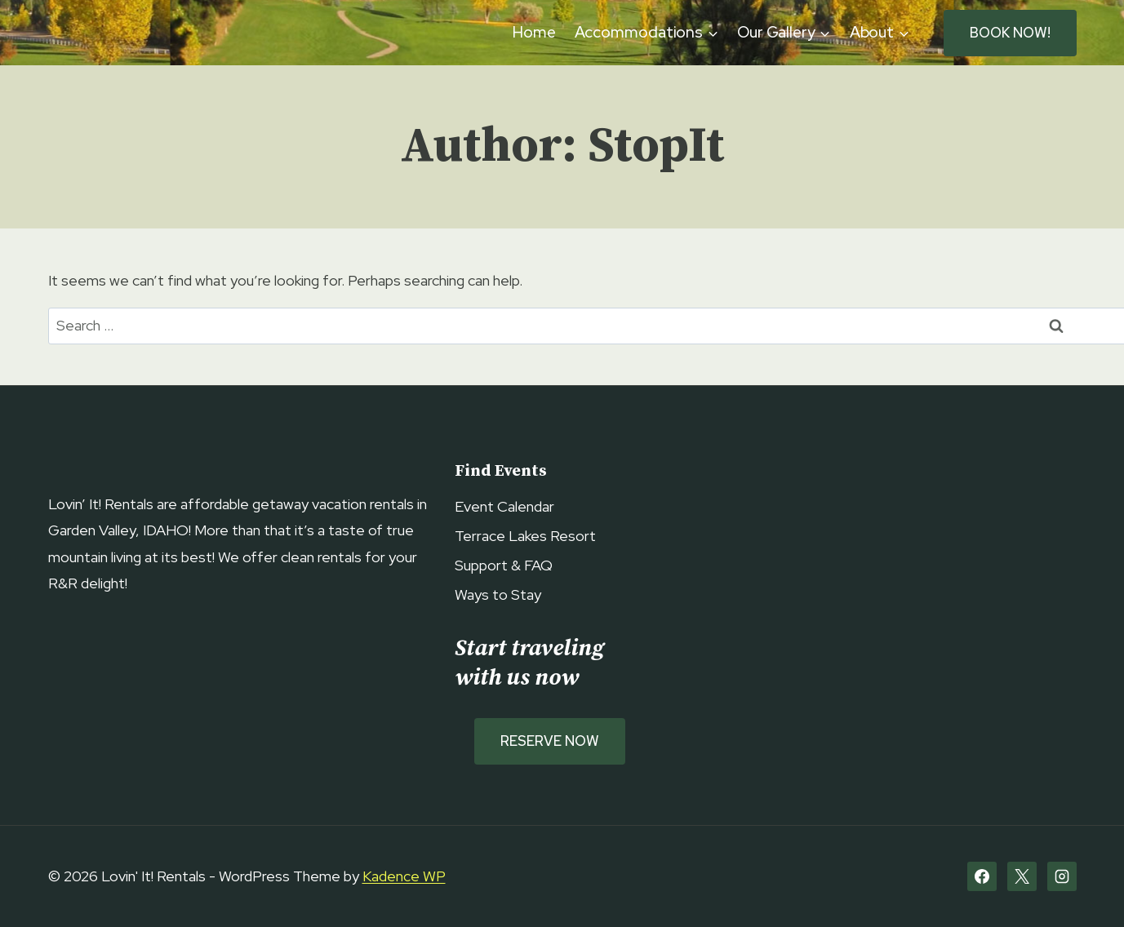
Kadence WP (404, 876)
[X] (1022, 876)
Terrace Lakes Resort (525, 535)
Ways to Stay (498, 594)
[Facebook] (982, 876)
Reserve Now (549, 741)
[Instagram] (1062, 876)
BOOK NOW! (1010, 33)
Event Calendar (504, 506)
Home (534, 32)
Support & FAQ (504, 565)
